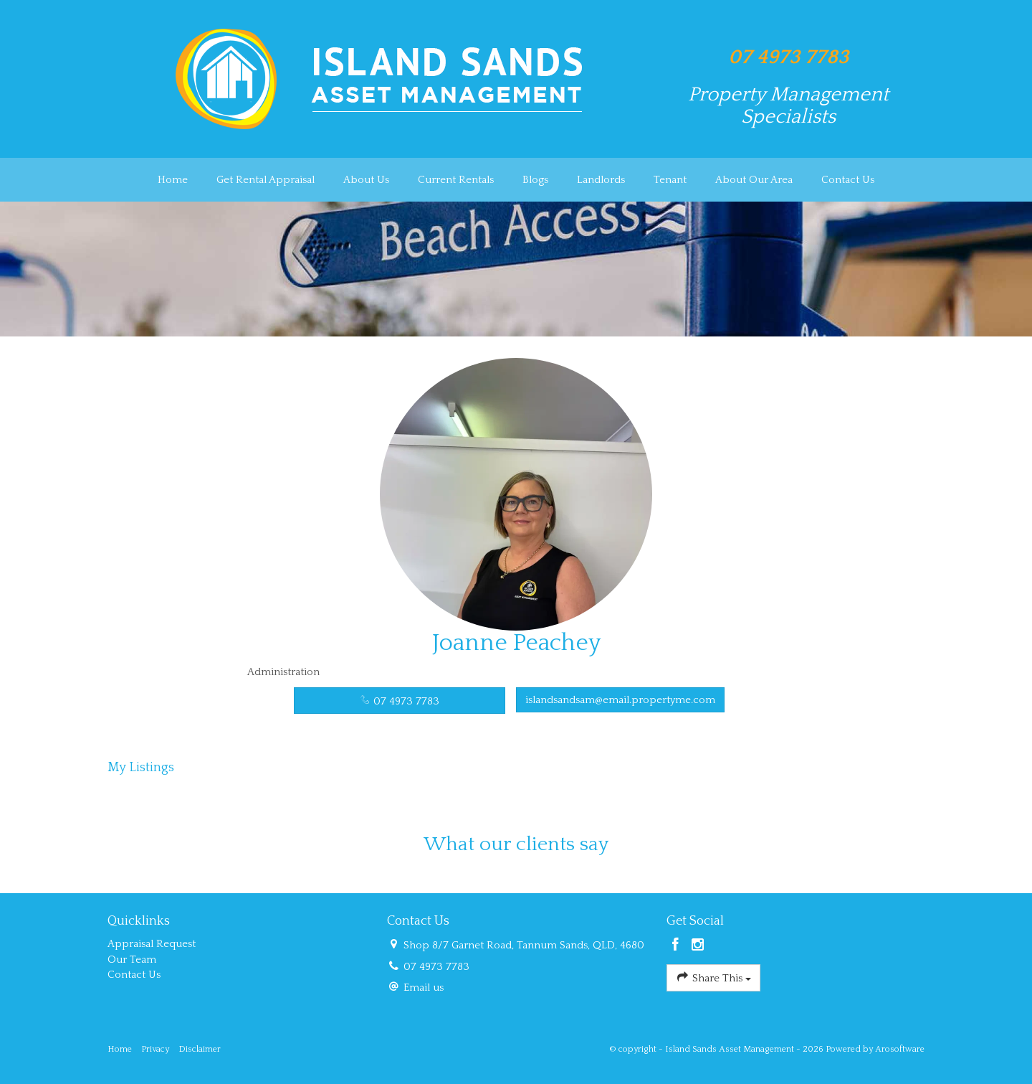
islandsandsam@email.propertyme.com (620, 700)
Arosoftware (899, 1049)
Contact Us (847, 180)
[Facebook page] (677, 946)
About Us (366, 180)
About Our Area (754, 180)
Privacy (155, 1049)
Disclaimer (199, 1049)
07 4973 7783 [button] (399, 700)
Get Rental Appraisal (265, 180)
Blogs (535, 180)
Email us (423, 987)
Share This (713, 976)
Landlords (601, 180)
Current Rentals (456, 180)
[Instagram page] (698, 946)
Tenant (670, 180)
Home (173, 180)
